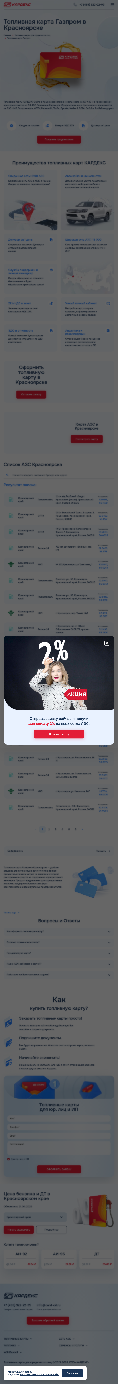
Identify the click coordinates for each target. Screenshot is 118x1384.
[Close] (106, 643)
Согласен (72, 1373)
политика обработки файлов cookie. (39, 1374)
